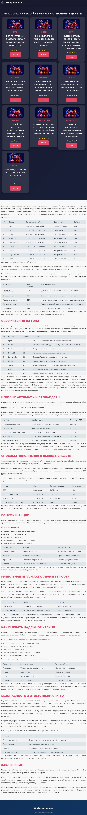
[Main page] (43, 2)
